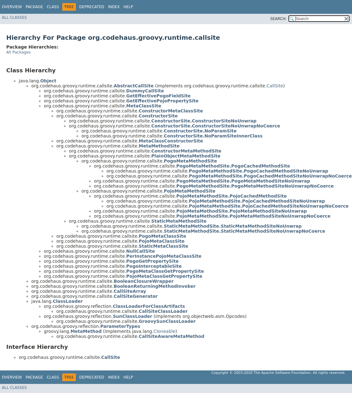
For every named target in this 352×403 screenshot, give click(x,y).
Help (128, 7)
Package (34, 7)
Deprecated (91, 7)
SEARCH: (278, 19)
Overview (12, 7)
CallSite (275, 85)
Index (114, 7)
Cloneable (164, 331)
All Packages (18, 52)
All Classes (14, 17)
